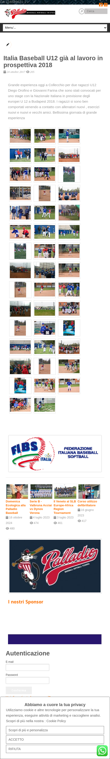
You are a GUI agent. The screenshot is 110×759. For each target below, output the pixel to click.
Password (12, 675)
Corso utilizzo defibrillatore (87, 503)
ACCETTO (16, 739)
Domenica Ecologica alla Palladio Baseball (16, 507)
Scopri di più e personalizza (28, 730)
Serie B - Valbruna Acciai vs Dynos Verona (41, 507)
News (29, 42)
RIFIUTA (14, 749)
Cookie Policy (56, 721)
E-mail (10, 661)
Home (17, 42)
